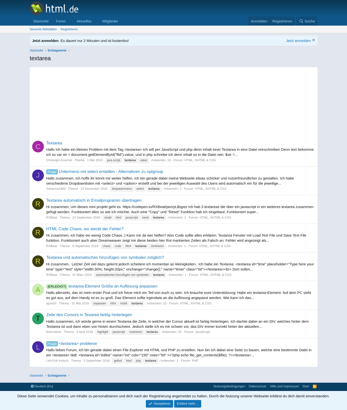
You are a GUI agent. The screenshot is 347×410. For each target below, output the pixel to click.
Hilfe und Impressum (284, 386)
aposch (51, 303)
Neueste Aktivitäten (43, 29)
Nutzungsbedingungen (229, 386)
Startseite (41, 21)
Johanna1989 (56, 188)
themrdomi (53, 332)
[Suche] (306, 21)
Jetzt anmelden (298, 41)
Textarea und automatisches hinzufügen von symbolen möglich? (105, 257)
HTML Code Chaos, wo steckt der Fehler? (85, 229)
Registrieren (69, 29)
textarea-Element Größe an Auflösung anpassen (102, 286)
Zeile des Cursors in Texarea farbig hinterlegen (89, 314)
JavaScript (202, 332)
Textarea (54, 143)
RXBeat (51, 217)
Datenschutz (257, 386)
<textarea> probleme (71, 343)
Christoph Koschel (59, 160)
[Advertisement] (173, 101)
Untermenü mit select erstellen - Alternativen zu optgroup (104, 171)
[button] (69, 21)
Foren (61, 21)
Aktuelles (84, 21)
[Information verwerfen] (313, 40)
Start (306, 386)
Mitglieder (110, 21)
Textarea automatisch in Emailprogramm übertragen (94, 200)
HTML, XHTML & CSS (200, 160)
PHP (195, 360)
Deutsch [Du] (42, 386)
